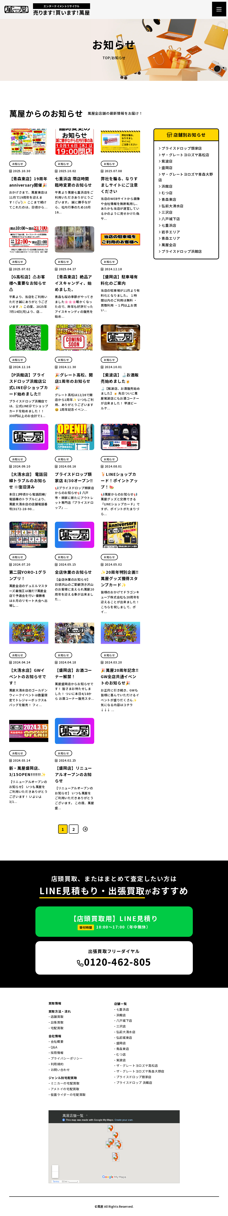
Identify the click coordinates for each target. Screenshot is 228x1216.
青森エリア (169, 238)
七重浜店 (167, 225)
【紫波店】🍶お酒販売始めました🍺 (120, 378)
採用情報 (57, 1052)
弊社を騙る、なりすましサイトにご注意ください (119, 185)
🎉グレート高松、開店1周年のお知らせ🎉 (74, 381)
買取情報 (55, 1003)
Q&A (54, 1047)
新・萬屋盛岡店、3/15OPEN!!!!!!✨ (27, 771)
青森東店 (167, 199)
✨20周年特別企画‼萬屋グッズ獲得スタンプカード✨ (120, 578)
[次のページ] (85, 829)
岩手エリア (169, 231)
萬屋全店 (167, 244)
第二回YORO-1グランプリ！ (27, 575)
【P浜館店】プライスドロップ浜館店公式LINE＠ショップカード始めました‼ (28, 384)
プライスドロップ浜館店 (180, 251)
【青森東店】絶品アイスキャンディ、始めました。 (73, 283)
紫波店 (165, 161)
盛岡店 (165, 167)
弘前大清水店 (171, 205)
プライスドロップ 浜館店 (134, 1082)
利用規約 (57, 1064)
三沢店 (165, 212)
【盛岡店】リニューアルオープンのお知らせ (73, 774)
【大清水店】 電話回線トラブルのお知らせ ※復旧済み (28, 480)
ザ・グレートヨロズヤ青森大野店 (185, 176)
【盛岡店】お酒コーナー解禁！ (73, 673)
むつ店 (165, 192)
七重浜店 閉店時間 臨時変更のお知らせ (73, 182)
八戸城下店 (169, 218)
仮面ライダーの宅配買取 (68, 1094)
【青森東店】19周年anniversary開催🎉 (28, 182)
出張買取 (57, 1022)
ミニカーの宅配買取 (65, 1083)
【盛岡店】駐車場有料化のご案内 (119, 280)
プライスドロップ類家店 (180, 148)
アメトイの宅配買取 (65, 1089)
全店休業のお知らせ (73, 572)
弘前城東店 (124, 1037)
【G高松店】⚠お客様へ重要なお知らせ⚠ (27, 283)
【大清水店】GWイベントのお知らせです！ (27, 676)
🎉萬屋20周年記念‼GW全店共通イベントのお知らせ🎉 (120, 676)
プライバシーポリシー (67, 1058)
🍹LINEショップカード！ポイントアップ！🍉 (119, 480)
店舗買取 (57, 1016)
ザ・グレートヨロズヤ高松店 (183, 154)
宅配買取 (57, 1028)
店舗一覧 (120, 1003)
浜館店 (165, 186)
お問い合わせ (60, 1069)
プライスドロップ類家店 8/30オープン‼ (74, 477)
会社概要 (57, 1041)
